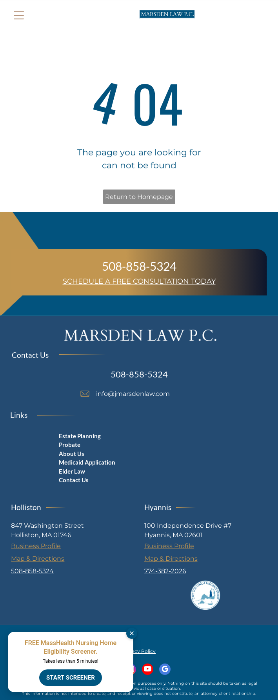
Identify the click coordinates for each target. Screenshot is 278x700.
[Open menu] (19, 15)
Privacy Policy (139, 651)
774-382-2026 (165, 571)
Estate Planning (80, 435)
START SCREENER (70, 677)
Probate (69, 444)
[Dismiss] (131, 633)
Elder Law (72, 471)
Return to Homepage (139, 197)
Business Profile (36, 546)
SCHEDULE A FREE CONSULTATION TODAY (139, 281)
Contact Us (74, 479)
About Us (71, 453)
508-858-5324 (139, 266)
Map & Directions (37, 558)
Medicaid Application (87, 462)
